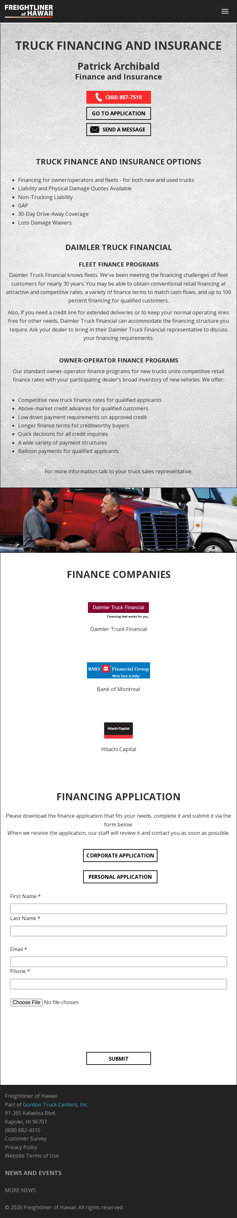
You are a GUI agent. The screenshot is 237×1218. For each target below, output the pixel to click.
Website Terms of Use (32, 1155)
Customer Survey (26, 1138)
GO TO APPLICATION (118, 113)
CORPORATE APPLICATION (120, 855)
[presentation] (119, 1030)
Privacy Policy (21, 1147)
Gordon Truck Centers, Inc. (55, 1104)
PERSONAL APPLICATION (120, 876)
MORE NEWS (20, 1190)
